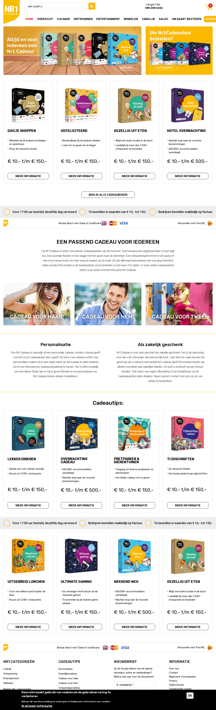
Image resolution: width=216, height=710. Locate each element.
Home (29, 19)
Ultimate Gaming (77, 584)
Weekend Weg (127, 584)
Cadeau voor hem (68, 683)
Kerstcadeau (66, 668)
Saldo (163, 19)
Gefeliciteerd (75, 133)
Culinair (63, 19)
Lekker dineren (23, 460)
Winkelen (131, 19)
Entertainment (108, 19)
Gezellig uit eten (131, 133)
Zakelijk (148, 19)
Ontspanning (10, 673)
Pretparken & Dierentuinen (127, 461)
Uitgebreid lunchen (27, 584)
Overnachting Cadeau (75, 461)
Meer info (126, 67)
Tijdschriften (181, 460)
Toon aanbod (163, 67)
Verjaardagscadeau (69, 687)
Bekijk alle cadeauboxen (108, 194)
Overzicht (45, 19)
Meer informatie (28, 175)
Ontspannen (83, 19)
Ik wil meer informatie (37, 706)
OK (190, 695)
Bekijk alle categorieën (17, 689)
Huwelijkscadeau (68, 673)
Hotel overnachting (187, 133)
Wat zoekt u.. (35, 6)
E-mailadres (125, 684)
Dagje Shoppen (23, 133)
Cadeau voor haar (68, 678)
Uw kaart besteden (186, 19)
